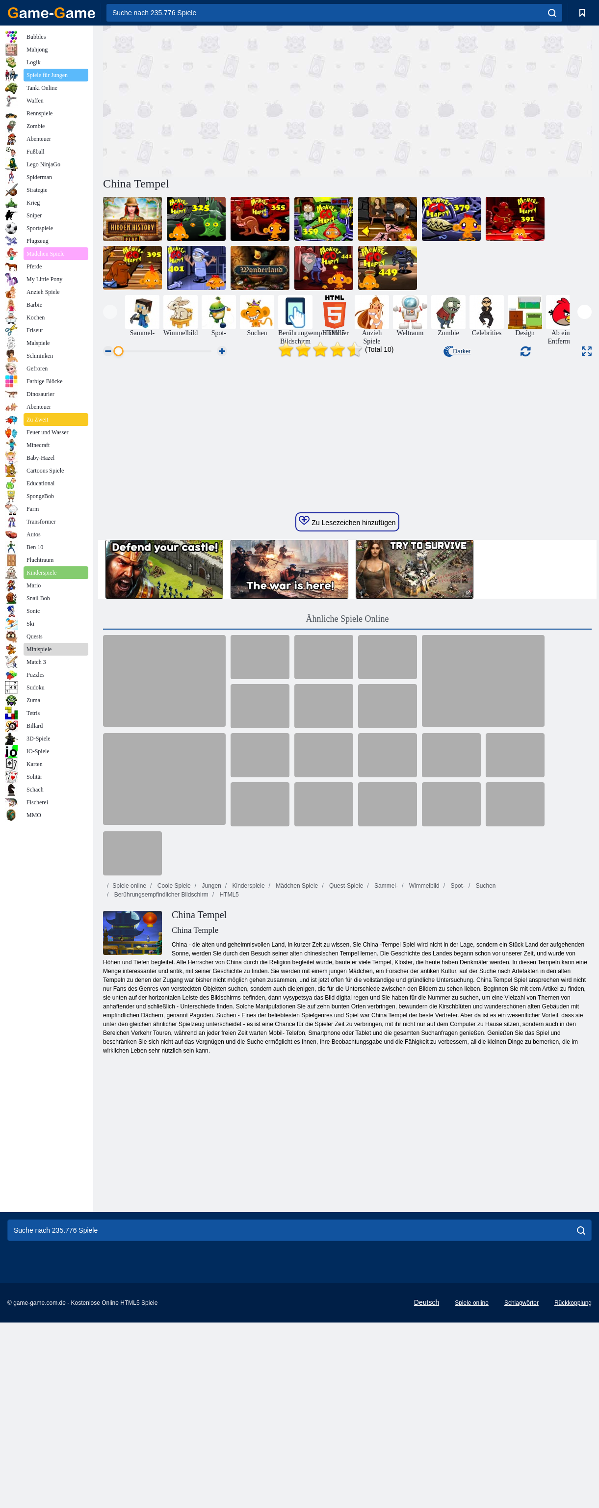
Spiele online (129, 1071)
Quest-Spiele (346, 1071)
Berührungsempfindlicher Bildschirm (160, 1080)
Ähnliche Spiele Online (347, 804)
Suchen (484, 1071)
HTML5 (228, 1080)
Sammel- (385, 1071)
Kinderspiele (247, 1071)
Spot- (457, 1071)
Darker (457, 351)
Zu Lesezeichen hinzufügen (347, 706)
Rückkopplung (573, 1488)
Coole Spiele (173, 1071)
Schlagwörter (521, 1488)
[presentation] (110, 312)
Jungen (210, 1071)
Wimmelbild (423, 1071)
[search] (552, 12)
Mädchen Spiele (296, 1071)
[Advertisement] (225, 99)
